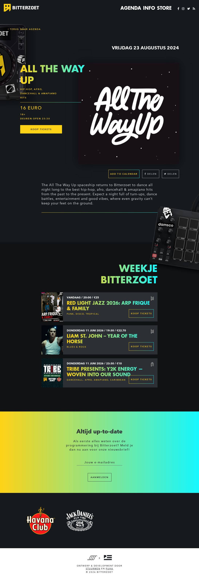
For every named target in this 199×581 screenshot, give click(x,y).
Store (164, 8)
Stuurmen (93, 568)
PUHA (109, 568)
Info (149, 8)
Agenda (130, 8)
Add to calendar (124, 173)
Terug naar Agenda (24, 29)
